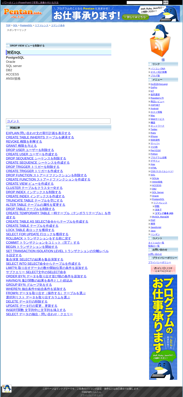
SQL (15, 25)
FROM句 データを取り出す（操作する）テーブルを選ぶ (46, 293)
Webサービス (157, 119)
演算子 (158, 209)
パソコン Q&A (158, 68)
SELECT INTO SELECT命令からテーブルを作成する (43, 263)
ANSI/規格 (157, 182)
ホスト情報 (156, 112)
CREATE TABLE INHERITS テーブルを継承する (40, 137)
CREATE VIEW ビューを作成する (30, 183)
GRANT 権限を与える (21, 146)
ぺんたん (96, 392)
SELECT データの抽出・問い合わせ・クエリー (39, 314)
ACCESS (156, 185)
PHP (153, 220)
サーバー (155, 143)
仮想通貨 (155, 94)
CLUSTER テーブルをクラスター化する (34, 188)
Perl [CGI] (156, 150)
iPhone (154, 136)
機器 (153, 122)
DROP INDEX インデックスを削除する (33, 192)
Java (153, 230)
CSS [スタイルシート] (162, 171)
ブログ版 (155, 75)
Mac (153, 115)
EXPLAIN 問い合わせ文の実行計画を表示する (38, 133)
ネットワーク (157, 126)
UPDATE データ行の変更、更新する (31, 306)
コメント (13, 121)
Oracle (155, 196)
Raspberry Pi (157, 98)
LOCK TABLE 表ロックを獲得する (30, 230)
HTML (154, 167)
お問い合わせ (155, 254)
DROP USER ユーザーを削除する (30, 150)
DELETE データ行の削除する (27, 301)
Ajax (153, 164)
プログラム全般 (159, 157)
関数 (157, 206)
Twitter (154, 129)
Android (154, 108)
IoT (152, 91)
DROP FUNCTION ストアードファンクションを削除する (46, 175)
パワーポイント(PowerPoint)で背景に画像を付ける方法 (30, 2)
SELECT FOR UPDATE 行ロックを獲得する (37, 234)
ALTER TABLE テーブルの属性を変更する (35, 204)
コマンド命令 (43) (164, 213)
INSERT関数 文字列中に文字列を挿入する (36, 310)
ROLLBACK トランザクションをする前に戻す (38, 238)
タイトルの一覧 (156, 242)
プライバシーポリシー (159, 262)
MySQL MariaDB (160, 216)
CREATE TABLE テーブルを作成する (32, 226)
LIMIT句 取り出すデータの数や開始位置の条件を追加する (47, 268)
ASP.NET (155, 105)
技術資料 (155, 140)
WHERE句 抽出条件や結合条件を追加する (36, 289)
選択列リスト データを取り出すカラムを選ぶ (38, 297)
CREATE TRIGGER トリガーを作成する (34, 171)
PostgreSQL (26, 25)
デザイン (155, 160)
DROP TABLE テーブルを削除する (30, 209)
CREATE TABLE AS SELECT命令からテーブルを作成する (47, 221)
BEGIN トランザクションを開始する (32, 247)
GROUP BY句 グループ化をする (29, 284)
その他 (154, 147)
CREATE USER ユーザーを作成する (32, 154)
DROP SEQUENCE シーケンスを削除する (36, 158)
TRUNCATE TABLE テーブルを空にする (34, 200)
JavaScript (156, 227)
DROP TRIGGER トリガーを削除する (33, 167)
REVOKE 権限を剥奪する (24, 141)
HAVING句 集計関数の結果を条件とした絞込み (39, 280)
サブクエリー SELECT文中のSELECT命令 (36, 272)
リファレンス (41, 25)
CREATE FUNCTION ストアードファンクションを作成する (48, 179)
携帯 (153, 223)
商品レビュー (157, 101)
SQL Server (158, 192)
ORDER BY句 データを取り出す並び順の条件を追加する (46, 276)
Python (154, 154)
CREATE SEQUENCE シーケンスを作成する (38, 162)
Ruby (153, 133)
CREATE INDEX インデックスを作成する (35, 196)
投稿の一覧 (154, 246)
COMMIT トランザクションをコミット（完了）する (43, 242)
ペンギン (155, 234)
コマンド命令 (58, 25)
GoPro (154, 87)
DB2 (154, 189)
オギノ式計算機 (159, 72)
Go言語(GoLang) (159, 84)
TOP (8, 25)
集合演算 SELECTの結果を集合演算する (34, 259)
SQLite (155, 178)
